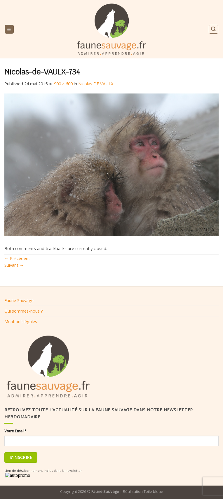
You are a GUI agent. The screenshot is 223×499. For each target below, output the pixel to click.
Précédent (17, 258)
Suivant (14, 265)
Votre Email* (15, 431)
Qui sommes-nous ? (23, 311)
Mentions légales (20, 321)
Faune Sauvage (19, 300)
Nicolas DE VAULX (95, 83)
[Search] (213, 29)
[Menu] (9, 29)
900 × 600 (63, 83)
